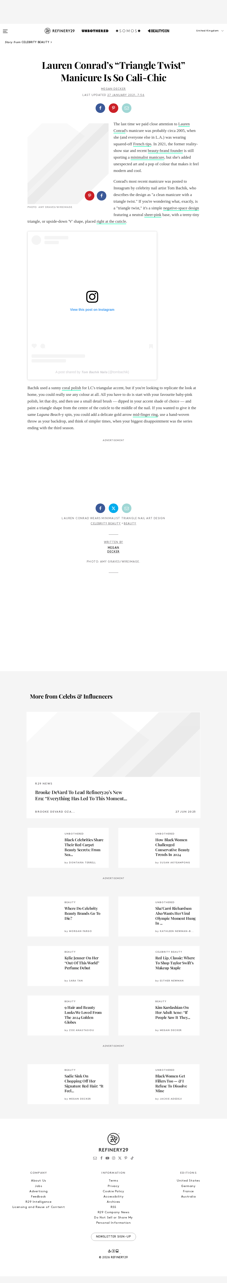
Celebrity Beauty (106, 530)
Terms (113, 1187)
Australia (188, 1203)
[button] (203, 35)
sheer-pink (152, 214)
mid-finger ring (145, 421)
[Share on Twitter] (113, 515)
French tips (142, 144)
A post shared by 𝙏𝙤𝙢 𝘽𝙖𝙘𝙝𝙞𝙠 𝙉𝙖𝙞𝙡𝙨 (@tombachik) (92, 379)
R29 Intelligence (38, 1208)
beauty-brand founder (165, 150)
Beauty (130, 530)
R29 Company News (113, 1219)
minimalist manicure (147, 157)
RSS (113, 1213)
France (188, 1198)
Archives (113, 1208)
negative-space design (181, 208)
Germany (188, 1192)
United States (188, 1187)
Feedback (38, 1203)
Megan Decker (113, 89)
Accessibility (113, 1203)
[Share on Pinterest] (113, 108)
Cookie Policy (113, 1198)
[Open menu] (5, 29)
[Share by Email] (126, 108)
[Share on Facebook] (100, 108)
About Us (38, 1187)
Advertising (38, 1198)
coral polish (71, 394)
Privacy (113, 1192)
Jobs (38, 1192)
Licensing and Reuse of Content (38, 1213)
